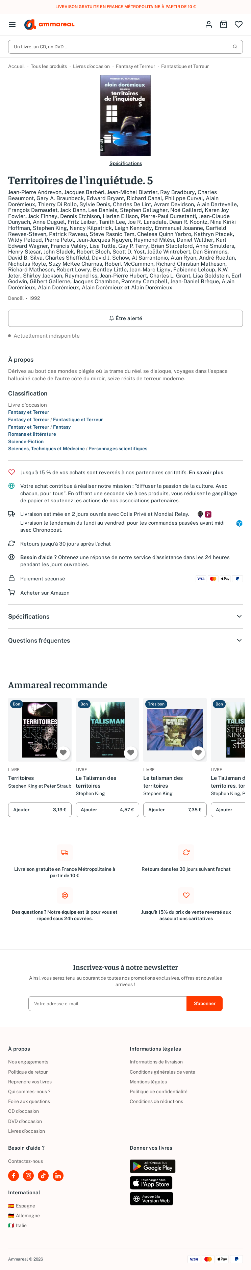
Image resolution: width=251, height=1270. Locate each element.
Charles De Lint (132, 204)
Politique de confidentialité (158, 1091)
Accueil (16, 66)
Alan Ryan (183, 258)
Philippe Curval (184, 198)
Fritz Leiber (82, 222)
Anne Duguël (49, 222)
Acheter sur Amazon (45, 593)
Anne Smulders (215, 246)
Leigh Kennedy (133, 228)
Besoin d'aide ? (38, 557)
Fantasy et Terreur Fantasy (39, 427)
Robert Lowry (73, 269)
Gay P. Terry (133, 246)
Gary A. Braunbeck (60, 198)
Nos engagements (28, 1061)
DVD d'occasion (25, 1121)
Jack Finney (42, 216)
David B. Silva (25, 258)
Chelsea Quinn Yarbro (164, 234)
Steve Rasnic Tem (112, 234)
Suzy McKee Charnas (75, 264)
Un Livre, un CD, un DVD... (125, 46)
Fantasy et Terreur (135, 66)
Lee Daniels (102, 210)
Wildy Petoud (25, 240)
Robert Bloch (93, 251)
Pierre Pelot (59, 240)
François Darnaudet (32, 210)
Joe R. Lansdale (147, 222)
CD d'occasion (23, 1111)
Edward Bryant (105, 198)
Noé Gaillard (186, 210)
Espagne (21, 1205)
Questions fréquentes (125, 640)
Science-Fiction (26, 441)
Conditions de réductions (156, 1101)
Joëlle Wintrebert (168, 251)
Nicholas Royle (27, 264)
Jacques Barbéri (84, 192)
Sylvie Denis (94, 204)
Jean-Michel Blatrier (132, 192)
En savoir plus (206, 472)
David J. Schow (110, 258)
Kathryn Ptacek (213, 234)
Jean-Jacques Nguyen (104, 240)
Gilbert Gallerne (50, 281)
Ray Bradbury (177, 192)
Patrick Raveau (68, 234)
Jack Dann (72, 210)
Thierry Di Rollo (57, 204)
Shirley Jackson (42, 275)
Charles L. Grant (170, 275)
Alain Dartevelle (217, 204)
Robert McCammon (129, 264)
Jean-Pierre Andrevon (34, 192)
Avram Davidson (174, 204)
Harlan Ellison (120, 216)
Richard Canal (144, 198)
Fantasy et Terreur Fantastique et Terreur (55, 419)
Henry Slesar (24, 251)
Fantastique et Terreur (185, 66)
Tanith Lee (112, 222)
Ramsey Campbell (144, 281)
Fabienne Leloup (194, 269)
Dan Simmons (210, 251)
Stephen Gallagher (144, 210)
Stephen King (50, 228)
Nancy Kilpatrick (91, 228)
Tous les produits (49, 66)
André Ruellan (217, 258)
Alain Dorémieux (58, 287)
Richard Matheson (31, 269)
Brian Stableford (172, 246)
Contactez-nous (25, 1161)
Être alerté (125, 318)
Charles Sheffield (67, 258)
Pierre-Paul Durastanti (168, 216)
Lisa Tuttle (103, 246)
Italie (17, 1225)
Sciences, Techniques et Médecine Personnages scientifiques (77, 448)
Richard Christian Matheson (190, 264)
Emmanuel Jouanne (179, 228)
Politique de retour (28, 1072)
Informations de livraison (156, 1061)
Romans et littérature (32, 434)
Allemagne (24, 1215)
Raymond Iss (81, 275)
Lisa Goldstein (211, 275)
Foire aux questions (29, 1101)
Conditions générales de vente (162, 1072)
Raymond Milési (154, 240)
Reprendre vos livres (30, 1081)
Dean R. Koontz (188, 222)
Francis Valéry (69, 246)
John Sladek (59, 251)
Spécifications (125, 163)
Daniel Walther (195, 240)
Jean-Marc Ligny (150, 269)
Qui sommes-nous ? (29, 1091)
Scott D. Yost (128, 251)
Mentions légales (148, 1081)
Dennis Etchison (80, 216)
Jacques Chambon (96, 281)
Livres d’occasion (91, 66)
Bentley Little (110, 269)
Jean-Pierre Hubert (123, 275)
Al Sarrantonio (150, 258)
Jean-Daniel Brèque (194, 281)
